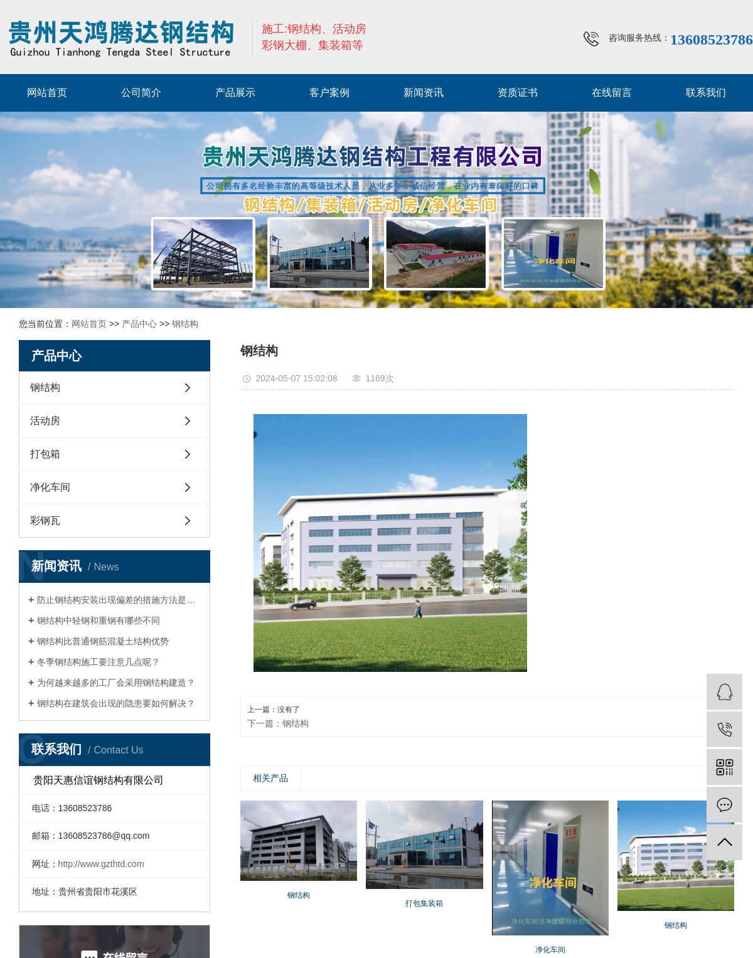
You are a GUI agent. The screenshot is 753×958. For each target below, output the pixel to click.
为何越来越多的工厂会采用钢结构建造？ (116, 683)
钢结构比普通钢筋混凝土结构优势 (103, 641)
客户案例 (329, 92)
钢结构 (185, 324)
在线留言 (612, 92)
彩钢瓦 (45, 520)
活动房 (45, 420)
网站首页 (47, 92)
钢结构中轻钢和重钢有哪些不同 (98, 620)
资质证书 (518, 92)
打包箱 (45, 454)
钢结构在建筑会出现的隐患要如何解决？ (116, 703)
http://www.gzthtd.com (101, 864)
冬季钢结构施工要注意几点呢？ (98, 662)
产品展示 (235, 92)
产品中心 (139, 324)
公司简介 (141, 92)
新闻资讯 (423, 92)
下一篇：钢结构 (278, 723)
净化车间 (50, 487)
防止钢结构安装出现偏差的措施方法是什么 (119, 600)
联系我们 (706, 92)
